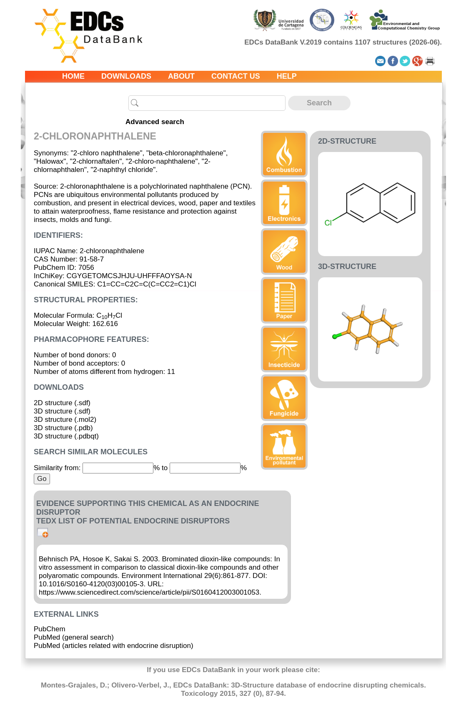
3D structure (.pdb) (63, 428)
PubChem (49, 629)
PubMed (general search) (74, 637)
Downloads (126, 76)
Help (287, 76)
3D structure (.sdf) (62, 411)
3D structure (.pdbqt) (66, 436)
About (181, 76)
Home (73, 76)
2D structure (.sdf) (62, 403)
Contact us (235, 76)
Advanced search (154, 122)
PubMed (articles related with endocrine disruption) (113, 646)
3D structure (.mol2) (65, 419)
